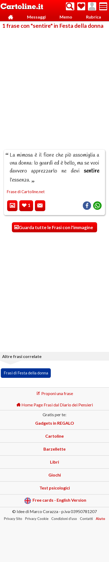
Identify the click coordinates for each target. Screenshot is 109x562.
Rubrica (93, 16)
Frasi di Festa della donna (26, 372)
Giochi (54, 474)
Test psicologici (54, 487)
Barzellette (54, 448)
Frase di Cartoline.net (26, 191)
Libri (54, 461)
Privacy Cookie (36, 518)
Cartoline (54, 435)
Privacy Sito (13, 518)
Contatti (86, 518)
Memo (66, 16)
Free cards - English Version (55, 500)
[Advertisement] (54, 85)
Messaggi (36, 16)
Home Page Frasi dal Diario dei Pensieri (54, 404)
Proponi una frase (54, 393)
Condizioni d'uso (64, 518)
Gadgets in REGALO (54, 422)
